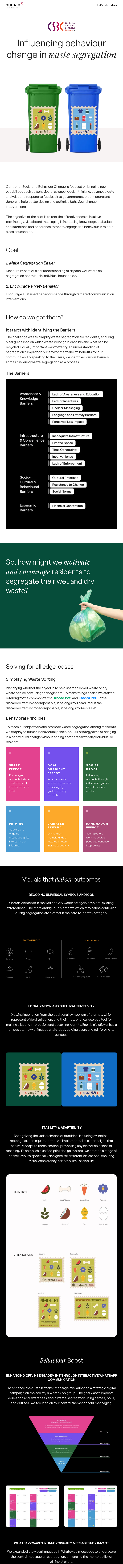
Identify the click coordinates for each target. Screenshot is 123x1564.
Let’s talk (102, 5)
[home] (50, 5)
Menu (114, 5)
